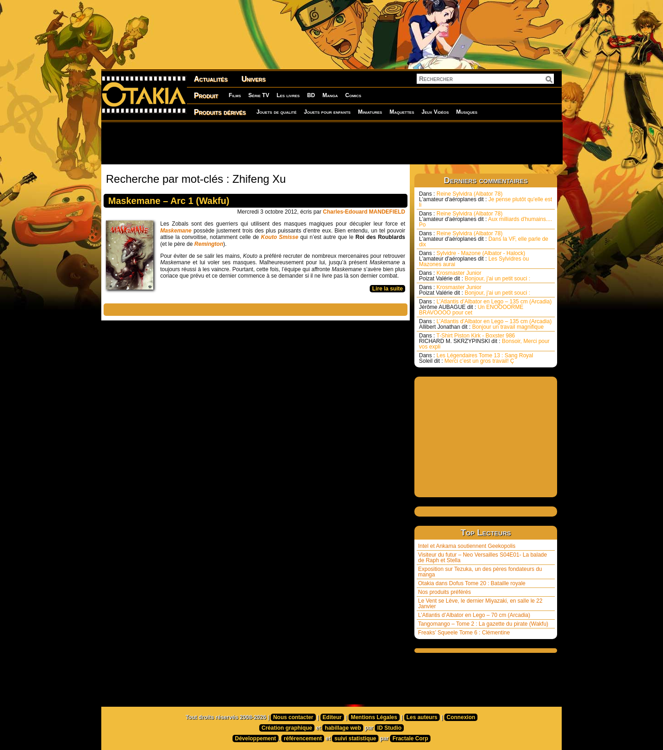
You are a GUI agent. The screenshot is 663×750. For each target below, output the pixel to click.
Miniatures (370, 112)
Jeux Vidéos (434, 112)
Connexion (461, 717)
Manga (330, 95)
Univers (253, 79)
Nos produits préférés (444, 592)
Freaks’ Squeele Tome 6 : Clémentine (464, 632)
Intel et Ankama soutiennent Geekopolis (466, 546)
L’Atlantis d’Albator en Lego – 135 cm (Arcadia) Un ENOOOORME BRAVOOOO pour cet (485, 307)
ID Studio (389, 728)
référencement (303, 738)
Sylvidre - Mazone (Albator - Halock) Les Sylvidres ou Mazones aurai (474, 258)
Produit (206, 95)
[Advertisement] (331, 142)
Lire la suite (387, 288)
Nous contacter (293, 717)
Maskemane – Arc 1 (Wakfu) (168, 201)
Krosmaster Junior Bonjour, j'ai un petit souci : (474, 276)
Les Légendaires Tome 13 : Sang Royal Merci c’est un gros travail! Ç (476, 358)
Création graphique (287, 728)
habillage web (343, 728)
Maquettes (402, 112)
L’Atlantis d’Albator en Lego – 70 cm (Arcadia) (474, 615)
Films (235, 95)
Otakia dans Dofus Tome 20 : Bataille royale (471, 583)
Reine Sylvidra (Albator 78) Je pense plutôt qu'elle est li (485, 199)
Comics (353, 95)
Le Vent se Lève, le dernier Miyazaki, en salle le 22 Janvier (480, 604)
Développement (255, 738)
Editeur (332, 717)
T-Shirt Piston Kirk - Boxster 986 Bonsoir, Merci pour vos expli (484, 341)
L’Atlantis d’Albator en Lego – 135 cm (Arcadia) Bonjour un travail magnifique (485, 324)
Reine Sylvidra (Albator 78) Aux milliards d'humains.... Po (485, 219)
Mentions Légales (374, 717)
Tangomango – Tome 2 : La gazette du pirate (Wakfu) (483, 624)
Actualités (210, 79)
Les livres (288, 95)
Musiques (466, 112)
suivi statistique (355, 738)
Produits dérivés (220, 112)
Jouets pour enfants (327, 112)
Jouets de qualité (276, 112)
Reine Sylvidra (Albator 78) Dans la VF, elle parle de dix (483, 239)
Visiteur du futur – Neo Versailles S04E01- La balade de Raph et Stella (482, 558)
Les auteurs (422, 717)
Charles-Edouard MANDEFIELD (364, 212)
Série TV (258, 95)
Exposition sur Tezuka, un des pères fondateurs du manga (480, 572)
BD (311, 95)
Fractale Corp (410, 738)
